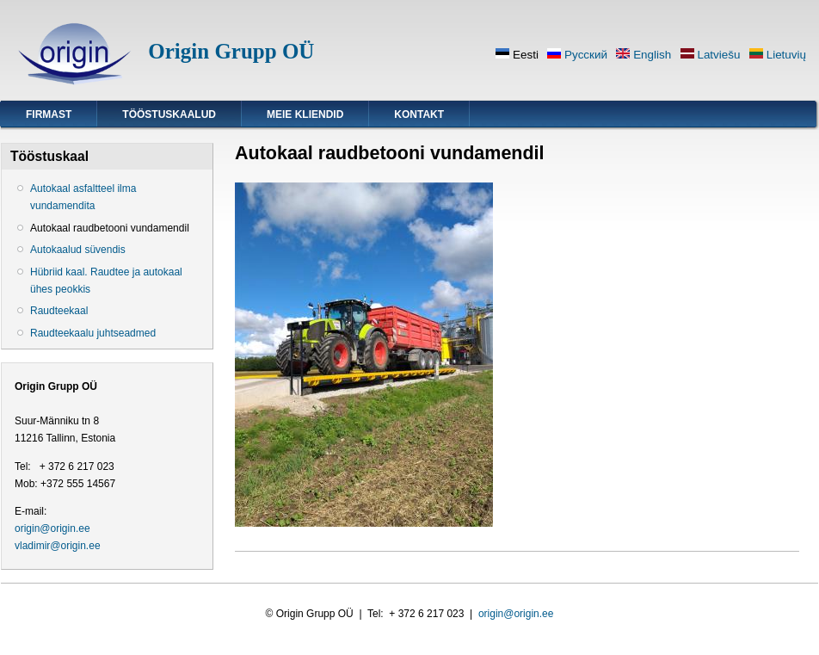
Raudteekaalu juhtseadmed (93, 333)
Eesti (517, 54)
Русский (577, 54)
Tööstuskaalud (169, 114)
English (643, 54)
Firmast (48, 114)
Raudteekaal (59, 311)
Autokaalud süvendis (78, 250)
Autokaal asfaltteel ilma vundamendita (83, 197)
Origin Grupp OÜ (231, 51)
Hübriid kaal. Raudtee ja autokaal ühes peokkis (106, 280)
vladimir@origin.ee (58, 546)
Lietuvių (777, 54)
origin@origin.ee (52, 528)
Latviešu (710, 54)
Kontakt (419, 114)
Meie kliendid (305, 114)
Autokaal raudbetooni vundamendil (109, 228)
